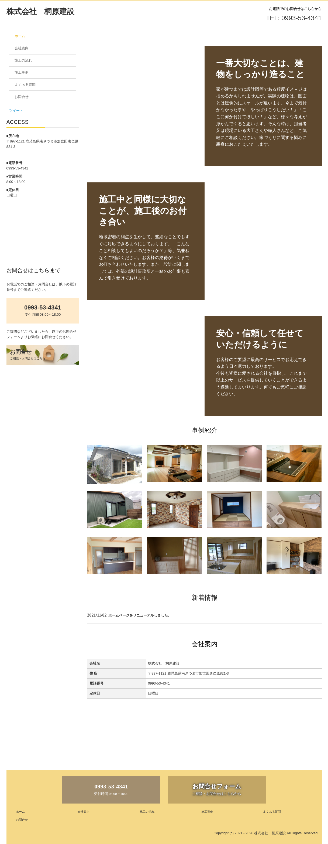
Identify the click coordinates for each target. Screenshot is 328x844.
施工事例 (22, 72)
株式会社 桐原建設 (40, 11)
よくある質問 (25, 85)
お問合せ (22, 97)
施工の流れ (23, 60)
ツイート (16, 110)
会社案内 (22, 48)
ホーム (20, 36)
